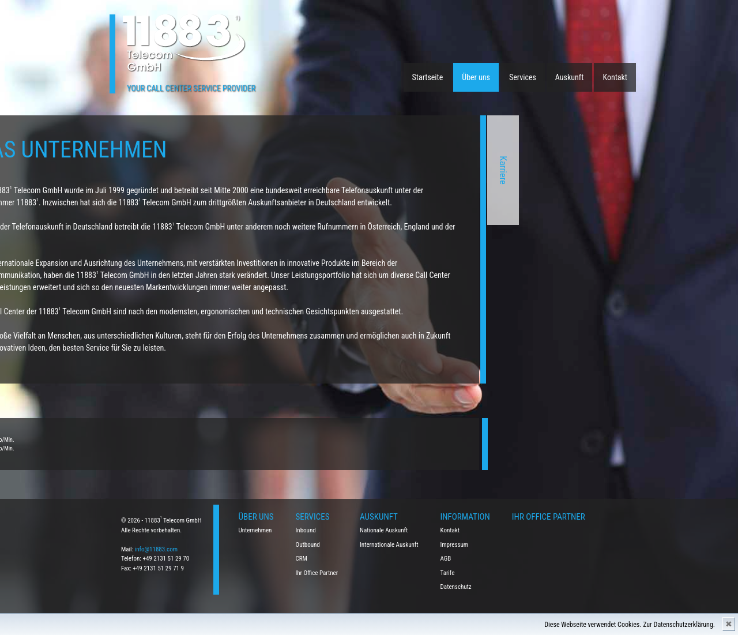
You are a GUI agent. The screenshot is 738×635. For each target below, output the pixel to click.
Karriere (402, 170)
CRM (301, 558)
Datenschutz (456, 587)
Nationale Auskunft (384, 530)
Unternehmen (255, 530)
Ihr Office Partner (317, 573)
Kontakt (615, 77)
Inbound (306, 530)
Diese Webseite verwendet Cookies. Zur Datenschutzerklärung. (629, 625)
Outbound (308, 544)
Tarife (447, 573)
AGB (445, 558)
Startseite (427, 77)
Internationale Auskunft (389, 544)
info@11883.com (156, 549)
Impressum (454, 544)
